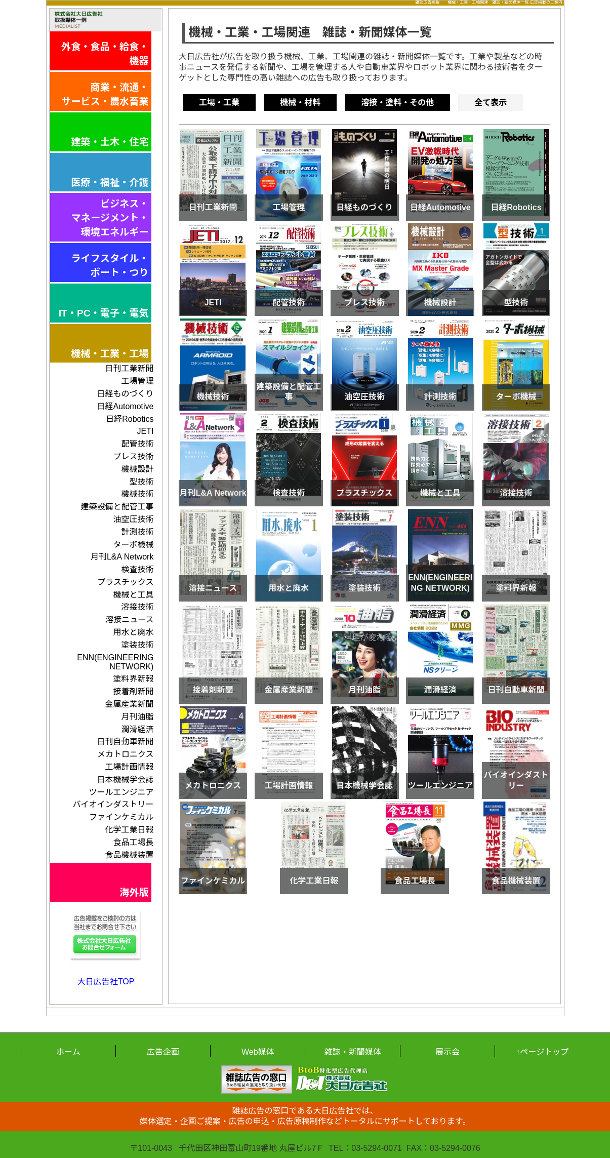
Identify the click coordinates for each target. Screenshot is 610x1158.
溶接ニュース (129, 619)
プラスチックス (125, 582)
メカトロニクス (125, 754)
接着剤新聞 (133, 691)
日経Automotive (125, 406)
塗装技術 (137, 645)
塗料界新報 (133, 678)
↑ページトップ (542, 1052)
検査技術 (137, 569)
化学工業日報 (129, 829)
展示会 (447, 1052)
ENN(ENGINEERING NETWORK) (115, 662)
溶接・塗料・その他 (397, 102)
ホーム (68, 1052)
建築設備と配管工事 (116, 506)
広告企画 (163, 1052)
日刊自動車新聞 (125, 741)
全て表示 (490, 102)
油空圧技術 (133, 519)
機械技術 (137, 494)
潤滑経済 (137, 729)
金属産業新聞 (129, 704)
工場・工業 (219, 102)
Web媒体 (257, 1052)
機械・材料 (300, 102)
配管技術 (137, 444)
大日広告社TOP (106, 981)
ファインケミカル (121, 817)
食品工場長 (133, 842)
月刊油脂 (137, 716)
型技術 (141, 481)
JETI (145, 431)
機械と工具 (133, 594)
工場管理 (137, 381)
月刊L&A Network (122, 556)
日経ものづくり (125, 393)
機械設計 (137, 469)
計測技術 (137, 532)
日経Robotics (129, 419)
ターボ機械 (133, 544)
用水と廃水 (133, 632)
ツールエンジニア (121, 792)
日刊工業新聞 (129, 368)
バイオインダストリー (112, 804)
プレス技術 (133, 456)
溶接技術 (137, 607)
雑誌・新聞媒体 (352, 1052)
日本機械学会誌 (125, 779)
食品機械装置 (129, 855)
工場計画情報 (129, 767)
